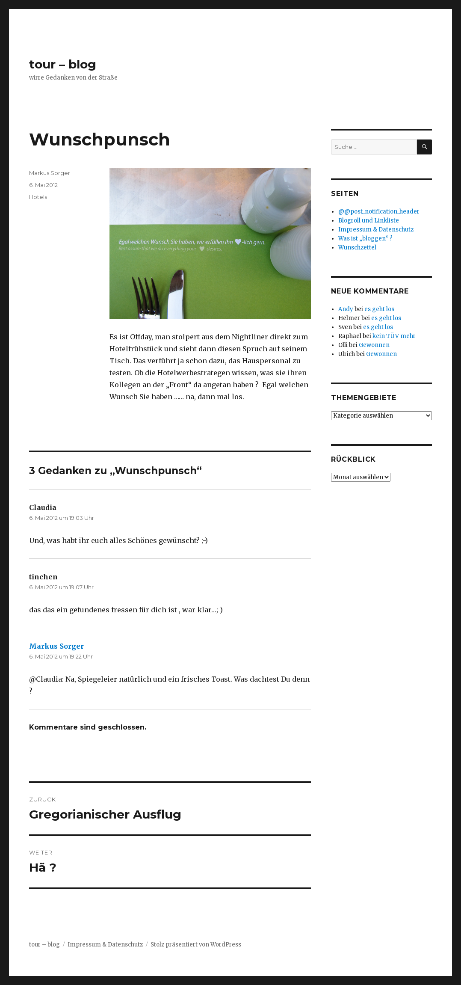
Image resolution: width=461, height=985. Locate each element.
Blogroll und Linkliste (368, 220)
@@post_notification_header (379, 211)
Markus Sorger (49, 172)
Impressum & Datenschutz (376, 229)
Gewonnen (374, 345)
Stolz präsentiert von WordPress (196, 944)
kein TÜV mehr (394, 336)
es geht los (379, 309)
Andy (345, 309)
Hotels (38, 196)
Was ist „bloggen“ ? (365, 238)
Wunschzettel (357, 247)
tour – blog (62, 64)
